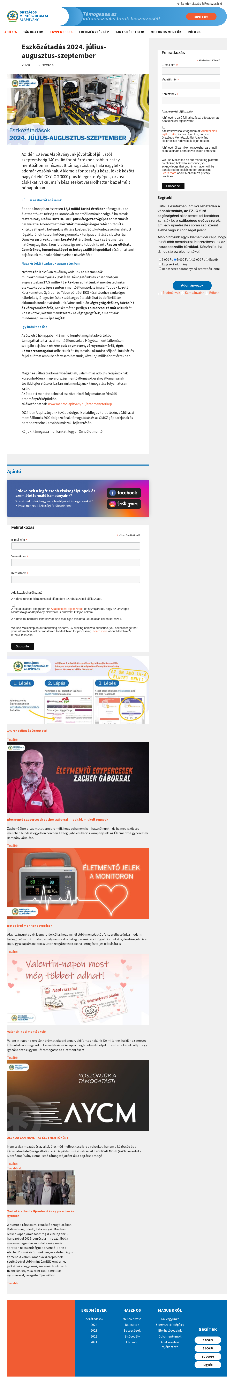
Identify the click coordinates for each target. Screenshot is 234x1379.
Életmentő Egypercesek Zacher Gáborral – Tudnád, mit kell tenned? (57, 819)
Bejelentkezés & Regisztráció (199, 4)
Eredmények (169, 292)
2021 (94, 1342)
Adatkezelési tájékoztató (26, 592)
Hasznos (132, 1310)
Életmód (132, 1342)
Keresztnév (19, 573)
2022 (94, 1336)
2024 (94, 1325)
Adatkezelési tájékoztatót (67, 608)
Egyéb (213, 259)
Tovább (12, 740)
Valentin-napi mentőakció (26, 1031)
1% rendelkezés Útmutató (27, 731)
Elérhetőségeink (170, 1330)
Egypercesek (61, 32)
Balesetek (132, 1325)
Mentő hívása (132, 1319)
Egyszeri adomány (174, 264)
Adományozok (192, 285)
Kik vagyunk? (170, 1319)
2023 (94, 1330)
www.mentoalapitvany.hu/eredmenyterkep (80, 404)
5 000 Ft (182, 259)
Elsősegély (132, 1336)
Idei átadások (94, 1319)
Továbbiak (14, 1168)
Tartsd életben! (129, 32)
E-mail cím (19, 540)
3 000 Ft (167, 259)
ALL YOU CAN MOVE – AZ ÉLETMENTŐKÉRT (37, 1138)
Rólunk (194, 32)
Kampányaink (192, 292)
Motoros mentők (166, 32)
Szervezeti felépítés (170, 1325)
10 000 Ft (198, 259)
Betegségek (132, 1330)
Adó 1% (11, 32)
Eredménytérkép (94, 32)
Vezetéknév (20, 556)
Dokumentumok (169, 1336)
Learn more (100, 631)
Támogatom (33, 32)
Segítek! (201, 16)
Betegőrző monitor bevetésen (29, 926)
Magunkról (170, 1310)
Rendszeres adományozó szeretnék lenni (191, 269)
